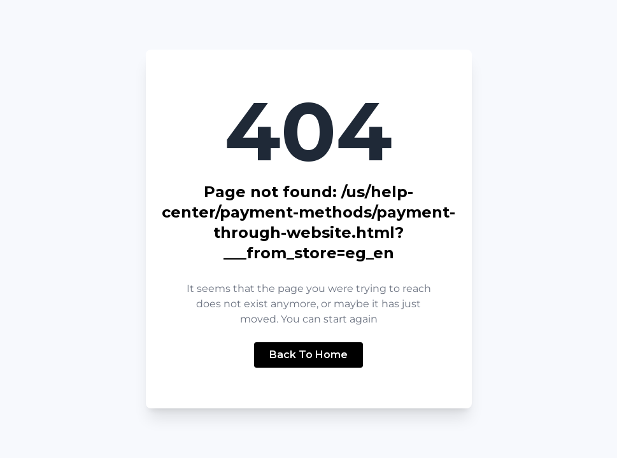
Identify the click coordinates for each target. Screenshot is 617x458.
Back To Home (308, 355)
